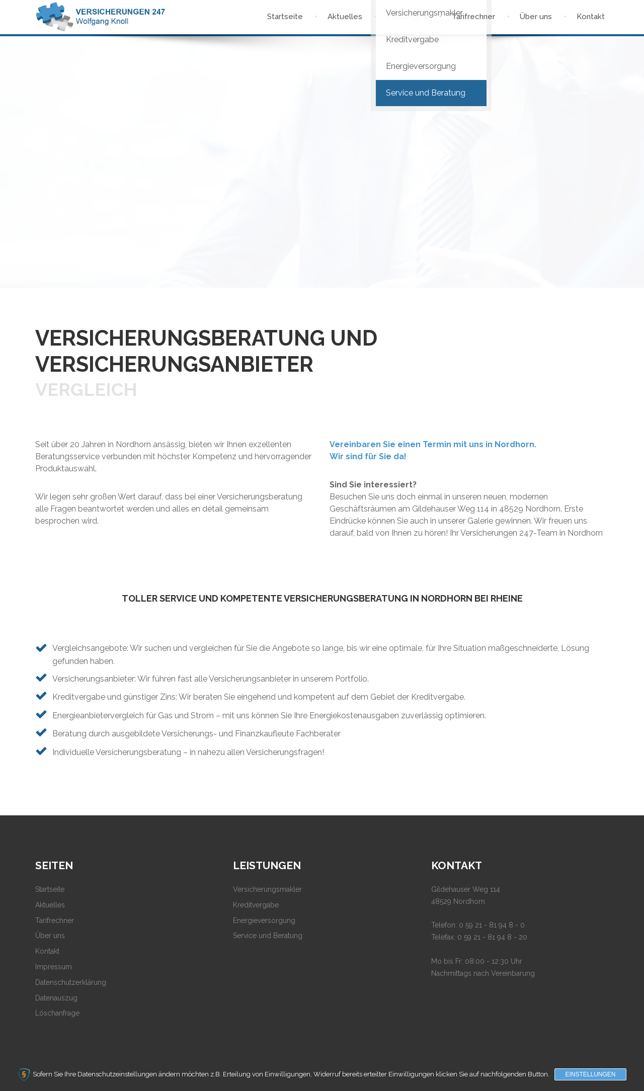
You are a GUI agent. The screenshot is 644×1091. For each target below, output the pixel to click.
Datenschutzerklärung (70, 982)
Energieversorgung (264, 920)
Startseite (49, 889)
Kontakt (47, 951)
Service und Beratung (267, 936)
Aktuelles (50, 905)
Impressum (53, 967)
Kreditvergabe (256, 905)
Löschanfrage (57, 1013)
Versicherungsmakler (267, 889)
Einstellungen (590, 1074)
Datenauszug (56, 998)
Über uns (50, 936)
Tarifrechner (54, 920)
